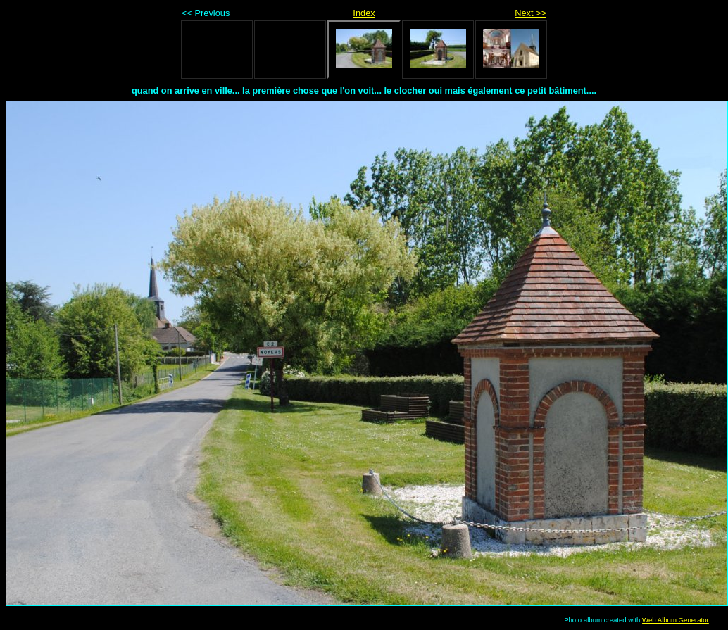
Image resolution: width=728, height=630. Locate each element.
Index (364, 13)
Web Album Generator (675, 620)
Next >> (530, 13)
